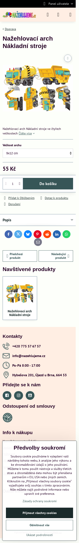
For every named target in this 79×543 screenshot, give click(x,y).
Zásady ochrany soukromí (40, 501)
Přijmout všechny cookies (40, 513)
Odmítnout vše (39, 525)
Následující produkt (60, 256)
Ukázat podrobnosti (39, 535)
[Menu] (70, 14)
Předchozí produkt (15, 256)
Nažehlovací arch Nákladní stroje (20, 313)
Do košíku (48, 183)
